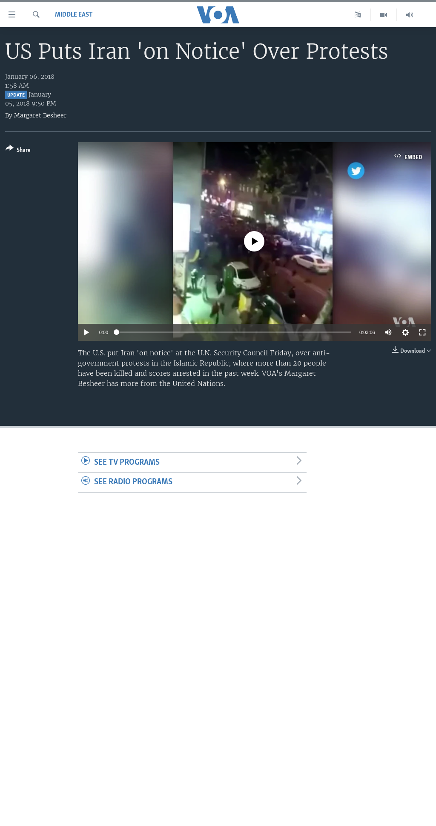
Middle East (74, 14)
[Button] (18, 151)
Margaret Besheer (40, 115)
